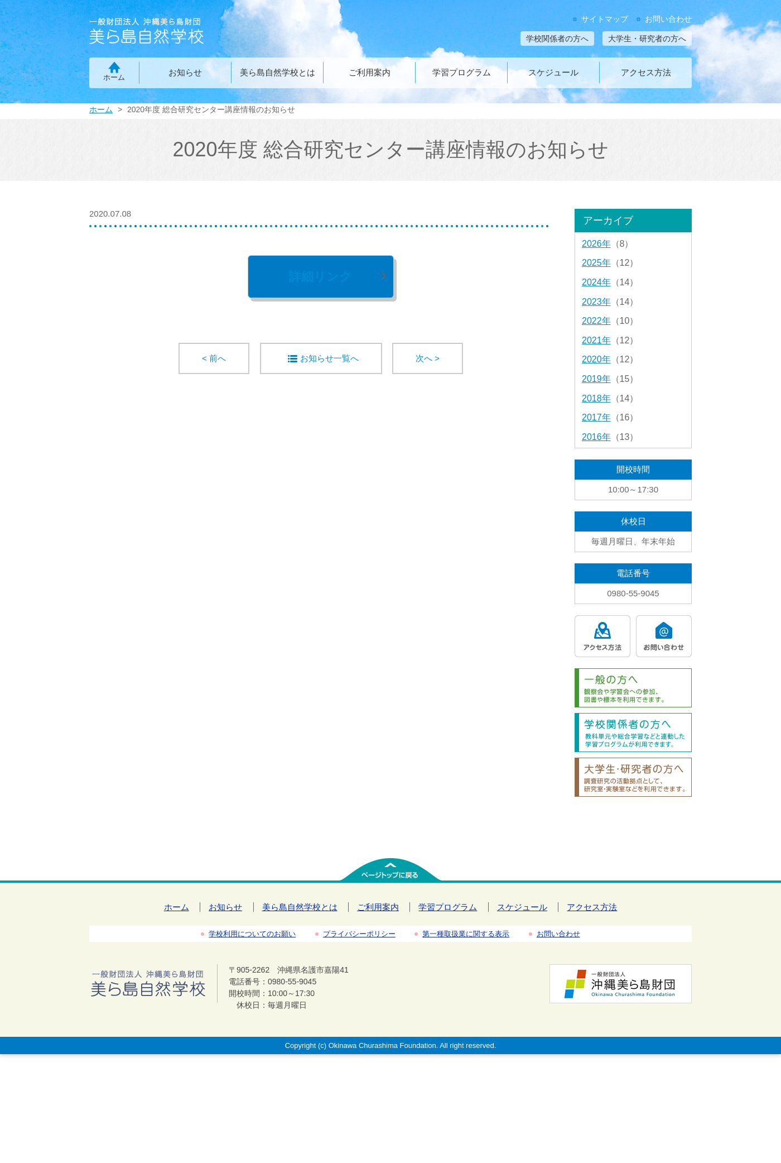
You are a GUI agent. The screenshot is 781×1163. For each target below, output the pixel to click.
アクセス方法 (646, 72)
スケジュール (553, 72)
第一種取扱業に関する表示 (465, 934)
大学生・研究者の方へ (647, 38)
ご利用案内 (369, 72)
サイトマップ (604, 19)
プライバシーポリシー (359, 934)
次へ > (428, 358)
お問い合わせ (668, 19)
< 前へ (214, 358)
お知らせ (185, 72)
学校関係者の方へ (557, 38)
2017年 (596, 417)
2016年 (596, 437)
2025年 (596, 262)
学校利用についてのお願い (252, 934)
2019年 (596, 379)
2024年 (596, 282)
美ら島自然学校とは (277, 72)
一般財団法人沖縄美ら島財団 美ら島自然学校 (166, 32)
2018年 (596, 398)
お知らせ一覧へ (329, 358)
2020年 (596, 359)
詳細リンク (320, 277)
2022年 (596, 321)
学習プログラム (461, 72)
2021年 (596, 340)
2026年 (596, 243)
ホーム (114, 77)
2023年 (596, 302)
